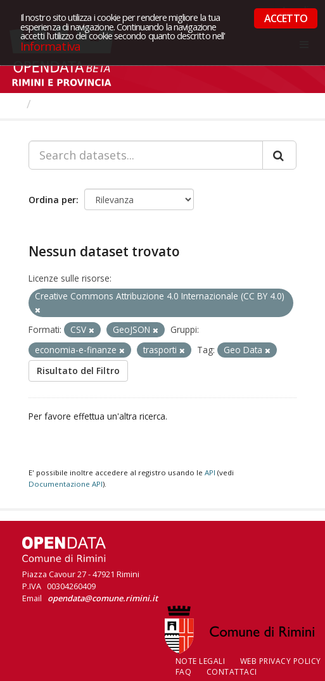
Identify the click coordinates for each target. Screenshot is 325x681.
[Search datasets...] (146, 155)
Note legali (200, 661)
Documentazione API (66, 484)
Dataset (59, 103)
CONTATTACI (232, 671)
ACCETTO (285, 18)
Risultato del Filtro (78, 371)
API (210, 472)
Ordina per (52, 200)
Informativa (50, 46)
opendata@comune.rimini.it (103, 598)
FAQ (183, 671)
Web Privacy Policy (280, 661)
